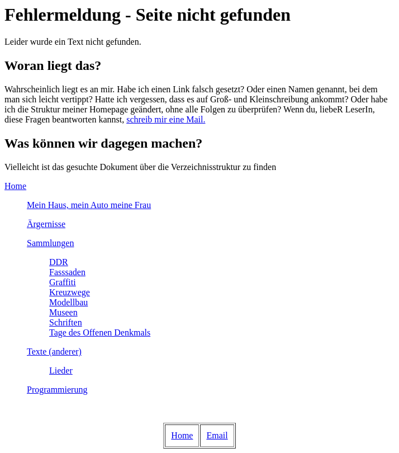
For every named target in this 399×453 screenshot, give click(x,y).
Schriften (65, 322)
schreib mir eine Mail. (165, 119)
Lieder (61, 370)
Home (15, 186)
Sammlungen (50, 243)
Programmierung (57, 389)
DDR (58, 262)
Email (216, 435)
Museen (63, 312)
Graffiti (62, 282)
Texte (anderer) (54, 351)
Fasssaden (67, 272)
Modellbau (68, 302)
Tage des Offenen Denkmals (99, 332)
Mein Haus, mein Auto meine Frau (89, 205)
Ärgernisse (46, 224)
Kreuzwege (69, 292)
